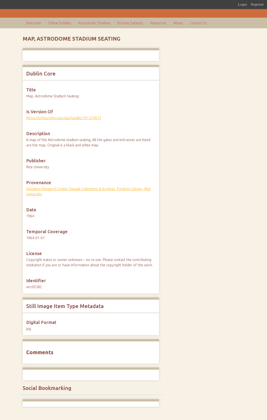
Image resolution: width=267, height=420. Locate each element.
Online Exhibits (59, 23)
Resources (158, 23)
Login (242, 4)
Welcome (33, 23)
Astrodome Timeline (94, 23)
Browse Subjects (130, 23)
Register (257, 4)
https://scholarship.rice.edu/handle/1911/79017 (63, 118)
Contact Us (198, 23)
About (178, 23)
